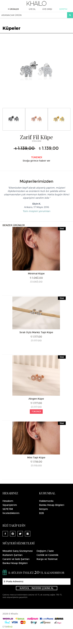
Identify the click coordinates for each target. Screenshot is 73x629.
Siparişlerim (10, 505)
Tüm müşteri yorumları (36, 211)
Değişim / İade (45, 550)
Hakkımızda (46, 500)
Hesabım (8, 500)
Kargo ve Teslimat (47, 559)
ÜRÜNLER (13, 9)
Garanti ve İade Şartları (16, 559)
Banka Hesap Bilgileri (51, 505)
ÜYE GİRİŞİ (47, 9)
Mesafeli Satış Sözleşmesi (18, 550)
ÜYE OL (32, 9)
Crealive (7, 626)
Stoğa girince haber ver (36, 160)
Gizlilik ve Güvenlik (47, 555)
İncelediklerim (11, 513)
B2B (41, 513)
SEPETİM (63, 9)
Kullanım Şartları (13, 555)
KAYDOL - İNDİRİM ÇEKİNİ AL (37, 588)
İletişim (43, 509)
